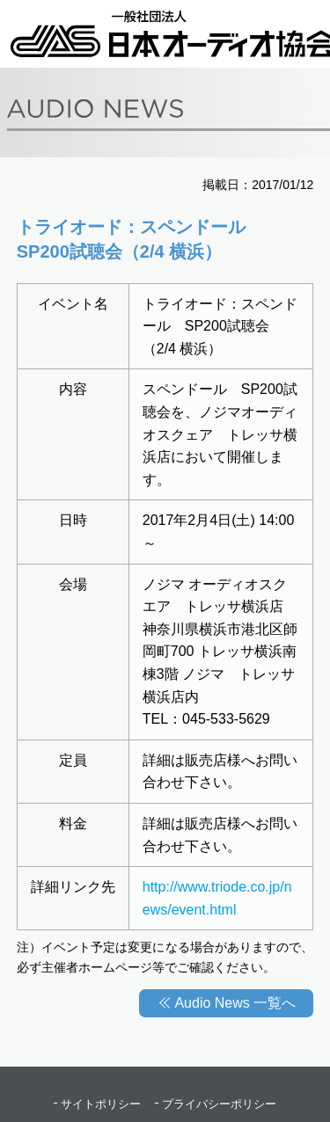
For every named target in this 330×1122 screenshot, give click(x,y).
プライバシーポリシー (219, 1104)
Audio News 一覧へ (235, 1002)
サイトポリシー (101, 1104)
